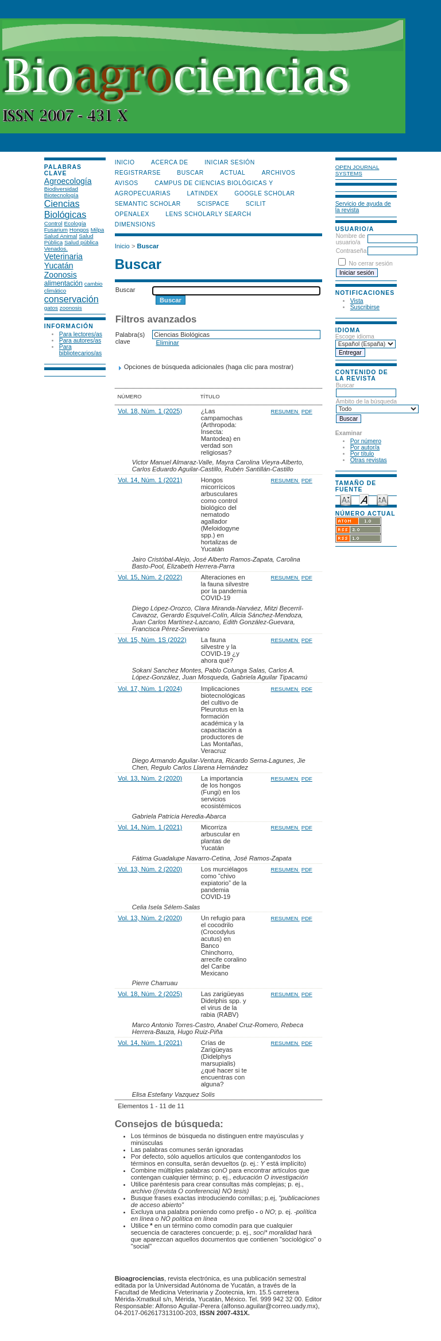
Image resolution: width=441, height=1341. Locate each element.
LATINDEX (202, 193)
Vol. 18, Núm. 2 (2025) (150, 993)
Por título (362, 454)
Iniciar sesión (229, 162)
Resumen (285, 411)
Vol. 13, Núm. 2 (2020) (150, 778)
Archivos (278, 173)
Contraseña (351, 251)
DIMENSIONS (135, 224)
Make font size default (364, 499)
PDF (306, 411)
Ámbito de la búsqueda (377, 405)
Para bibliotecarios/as (80, 350)
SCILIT (256, 204)
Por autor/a (365, 447)
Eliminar (167, 342)
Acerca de (169, 162)
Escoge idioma (354, 336)
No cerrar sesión (371, 263)
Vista (356, 301)
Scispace (213, 204)
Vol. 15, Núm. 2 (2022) (150, 577)
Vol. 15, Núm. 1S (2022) (152, 639)
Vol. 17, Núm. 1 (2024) (150, 688)
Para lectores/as (80, 334)
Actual (232, 173)
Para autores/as (80, 340)
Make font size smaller (345, 499)
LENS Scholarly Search (208, 214)
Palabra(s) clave (130, 338)
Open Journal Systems (357, 170)
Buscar (366, 389)
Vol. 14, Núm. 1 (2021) (150, 480)
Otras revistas (368, 460)
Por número (365, 441)
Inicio (125, 162)
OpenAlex (132, 214)
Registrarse (138, 173)
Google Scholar (264, 193)
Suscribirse (365, 307)
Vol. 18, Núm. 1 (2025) (150, 411)
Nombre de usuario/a (350, 239)
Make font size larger (382, 499)
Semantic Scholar (148, 204)
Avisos (126, 183)
